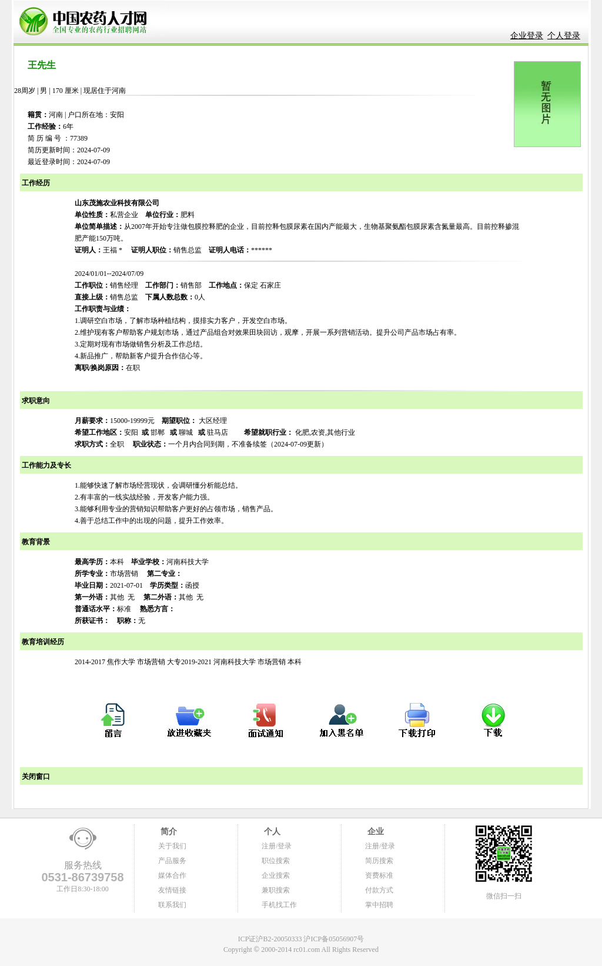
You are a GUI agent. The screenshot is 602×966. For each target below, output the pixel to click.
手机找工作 (279, 905)
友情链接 (172, 890)
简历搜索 (379, 861)
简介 (167, 831)
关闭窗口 (35, 776)
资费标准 (379, 875)
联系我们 (172, 905)
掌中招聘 (379, 905)
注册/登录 (277, 846)
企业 (374, 831)
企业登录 (526, 35)
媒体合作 (172, 875)
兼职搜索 (276, 890)
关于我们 (172, 846)
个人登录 (563, 35)
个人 (271, 831)
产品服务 (172, 861)
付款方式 (379, 890)
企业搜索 (276, 875)
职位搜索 (276, 861)
